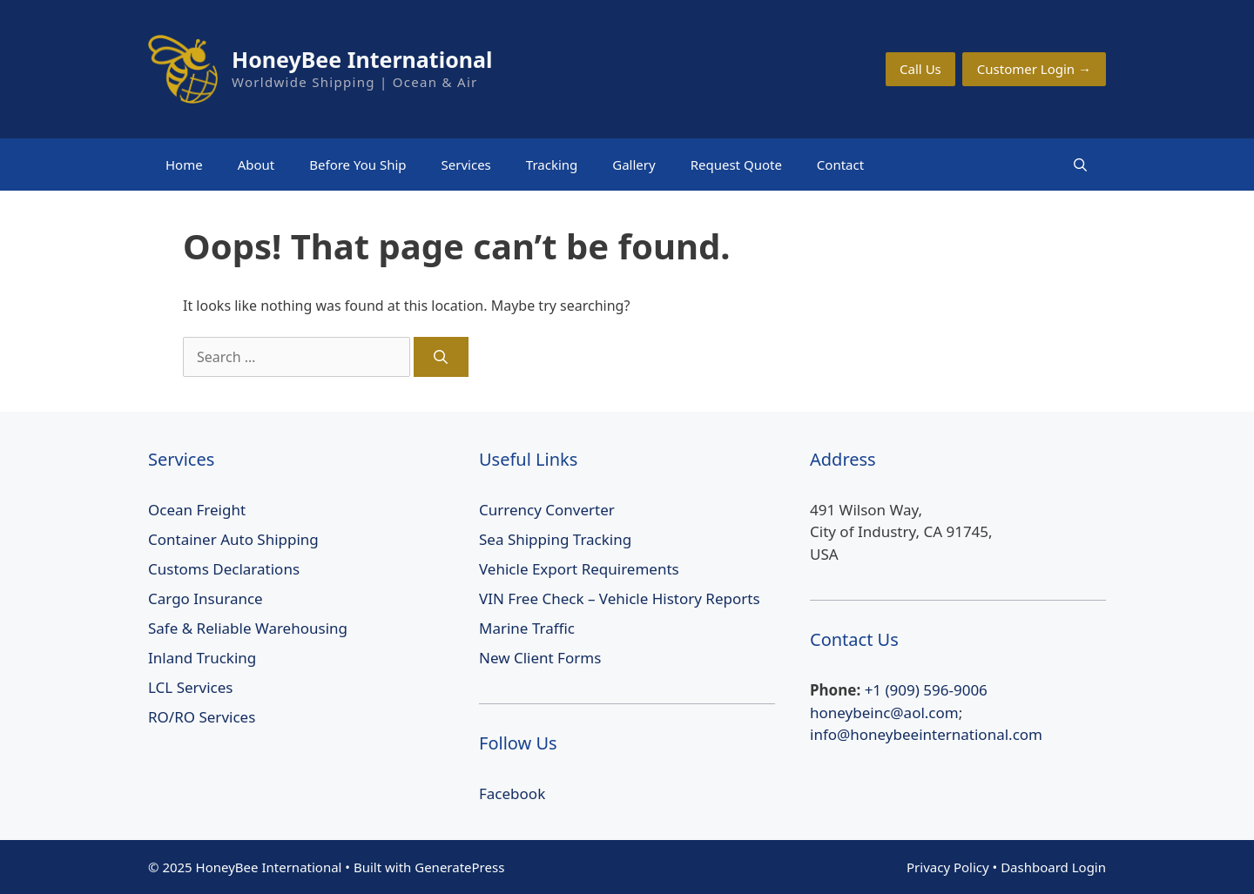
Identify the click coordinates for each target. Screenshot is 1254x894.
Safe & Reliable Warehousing (247, 628)
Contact (840, 164)
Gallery (633, 164)
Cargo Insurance (205, 598)
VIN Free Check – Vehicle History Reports (619, 598)
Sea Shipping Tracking (555, 539)
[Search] (441, 357)
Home (184, 164)
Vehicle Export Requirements (579, 569)
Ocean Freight (197, 510)
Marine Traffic (527, 628)
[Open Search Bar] (1080, 164)
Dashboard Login (1053, 867)
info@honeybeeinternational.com (926, 734)
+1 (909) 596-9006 (926, 690)
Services (466, 164)
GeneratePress (459, 867)
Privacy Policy (948, 867)
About (256, 164)
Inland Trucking (202, 658)
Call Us (920, 68)
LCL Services (190, 687)
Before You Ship (357, 164)
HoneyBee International (362, 59)
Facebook (512, 793)
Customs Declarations (224, 569)
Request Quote (736, 164)
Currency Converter (547, 510)
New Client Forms (540, 658)
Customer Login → (1034, 68)
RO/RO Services (201, 717)
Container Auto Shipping (233, 539)
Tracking (551, 164)
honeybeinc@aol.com (884, 712)
